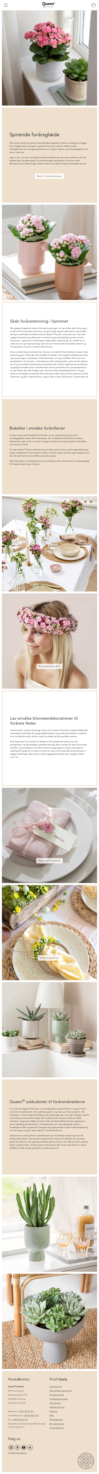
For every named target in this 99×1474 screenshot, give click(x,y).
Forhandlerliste (57, 1428)
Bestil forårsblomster (49, 176)
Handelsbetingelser (59, 1399)
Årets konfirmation (49, 861)
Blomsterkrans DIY (49, 666)
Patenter (53, 1411)
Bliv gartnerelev (57, 1424)
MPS (52, 1415)
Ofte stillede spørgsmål (60, 1390)
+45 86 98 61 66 (31, 1415)
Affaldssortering (57, 1407)
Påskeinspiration (49, 958)
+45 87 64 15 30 (25, 1411)
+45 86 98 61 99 (19, 1419)
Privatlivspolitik (57, 1395)
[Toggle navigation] (6, 5)
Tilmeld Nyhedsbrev (17, 1453)
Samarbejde (55, 1403)
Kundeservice (56, 1386)
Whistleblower (56, 1419)
